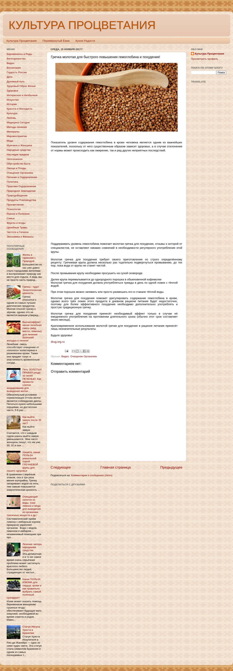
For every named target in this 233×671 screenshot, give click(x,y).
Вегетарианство (16, 58)
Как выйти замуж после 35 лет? (31, 420)
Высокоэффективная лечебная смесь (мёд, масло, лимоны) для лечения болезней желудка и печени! (24, 331)
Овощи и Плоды (16, 168)
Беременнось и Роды (19, 54)
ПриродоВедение (17, 195)
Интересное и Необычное (22, 95)
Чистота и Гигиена (17, 232)
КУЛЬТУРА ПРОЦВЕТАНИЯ (82, 25)
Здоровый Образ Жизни (21, 86)
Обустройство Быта (18, 163)
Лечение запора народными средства (31, 547)
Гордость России (17, 72)
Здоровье (12, 90)
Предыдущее (171, 467)
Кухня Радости (85, 40)
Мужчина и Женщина (19, 145)
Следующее (61, 467)
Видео (65, 356)
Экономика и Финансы (20, 236)
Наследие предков (18, 154)
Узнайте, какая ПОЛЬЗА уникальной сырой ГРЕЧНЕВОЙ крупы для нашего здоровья (23, 461)
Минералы (13, 131)
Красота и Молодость (19, 108)
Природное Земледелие (21, 190)
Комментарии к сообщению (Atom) (91, 475)
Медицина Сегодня (18, 122)
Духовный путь (15, 81)
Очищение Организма (83, 356)
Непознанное (15, 159)
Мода (10, 140)
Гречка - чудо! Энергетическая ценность (31, 289)
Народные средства (19, 149)
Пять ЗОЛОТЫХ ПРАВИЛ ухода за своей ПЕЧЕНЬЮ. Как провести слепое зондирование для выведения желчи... (24, 380)
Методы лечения (17, 127)
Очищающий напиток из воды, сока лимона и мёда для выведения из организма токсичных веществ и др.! (24, 506)
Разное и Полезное (18, 213)
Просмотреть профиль (204, 58)
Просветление (15, 204)
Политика (12, 181)
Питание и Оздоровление (22, 177)
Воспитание (14, 67)
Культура (12, 113)
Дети (9, 76)
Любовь (11, 117)
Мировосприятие (17, 136)
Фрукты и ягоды (16, 223)
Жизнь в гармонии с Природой (29, 257)
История (12, 104)
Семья (11, 218)
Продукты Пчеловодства (21, 200)
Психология (14, 209)
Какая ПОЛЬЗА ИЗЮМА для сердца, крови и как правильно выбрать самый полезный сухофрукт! (24, 588)
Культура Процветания (21, 40)
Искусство (13, 99)
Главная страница (115, 467)
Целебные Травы (17, 227)
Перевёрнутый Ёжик (56, 40)
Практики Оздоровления (21, 186)
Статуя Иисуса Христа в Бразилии (31, 629)
